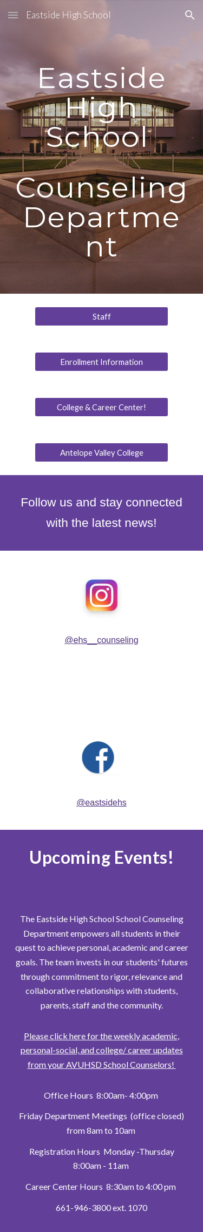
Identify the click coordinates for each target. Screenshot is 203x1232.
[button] (13, 15)
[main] (101, 147)
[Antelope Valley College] (101, 452)
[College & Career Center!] (101, 407)
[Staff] (101, 316)
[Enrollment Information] (101, 361)
